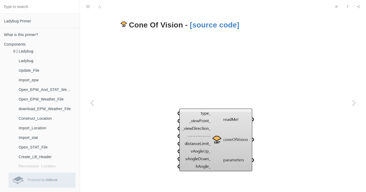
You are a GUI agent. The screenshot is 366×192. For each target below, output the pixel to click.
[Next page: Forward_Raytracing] (354, 102)
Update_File (29, 70)
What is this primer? (21, 35)
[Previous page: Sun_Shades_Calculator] (92, 102)
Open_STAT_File (33, 147)
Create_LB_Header (35, 157)
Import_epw (29, 80)
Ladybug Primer (17, 21)
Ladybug (26, 61)
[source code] (214, 11)
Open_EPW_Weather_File (41, 99)
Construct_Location (35, 118)
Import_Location (32, 128)
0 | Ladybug (23, 51)
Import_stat (28, 137)
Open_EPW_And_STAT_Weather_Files (47, 89)
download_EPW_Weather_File (45, 109)
